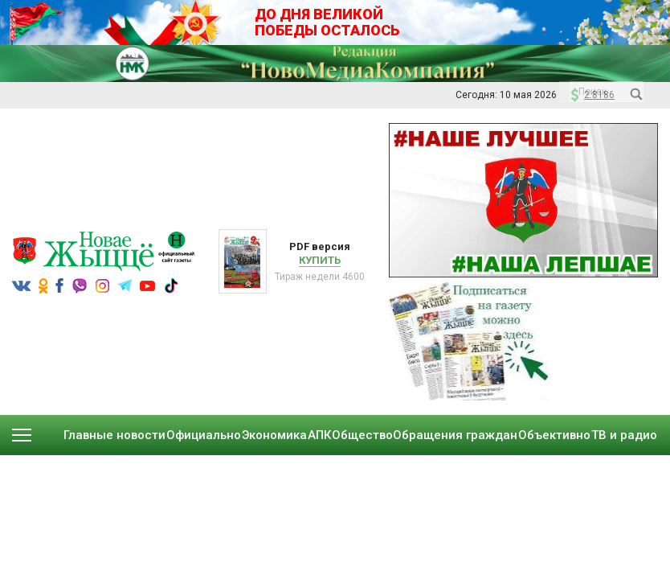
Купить (320, 260)
